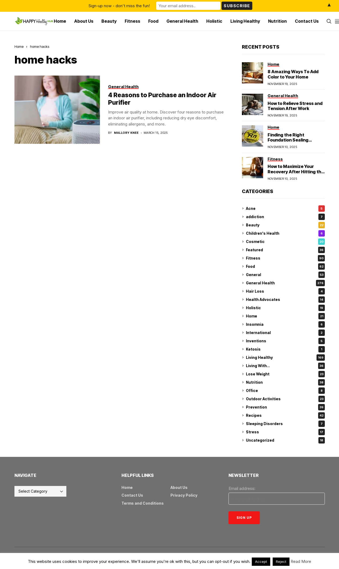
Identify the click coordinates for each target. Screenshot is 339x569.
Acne (285, 208)
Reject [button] (281, 561)
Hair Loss (285, 291)
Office (285, 390)
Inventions (285, 341)
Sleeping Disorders (285, 424)
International (285, 332)
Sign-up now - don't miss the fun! (119, 5)
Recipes (285, 415)
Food (285, 266)
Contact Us (132, 495)
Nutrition (285, 382)
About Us (179, 487)
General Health (285, 283)
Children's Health (285, 233)
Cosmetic (285, 241)
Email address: (241, 488)
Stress (285, 432)
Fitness (285, 258)
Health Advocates (285, 299)
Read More (301, 561)
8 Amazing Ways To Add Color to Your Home (293, 74)
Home (19, 46)
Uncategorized (285, 440)
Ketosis (285, 349)
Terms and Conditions (142, 503)
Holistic (285, 308)
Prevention (285, 407)
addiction (285, 217)
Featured (285, 250)
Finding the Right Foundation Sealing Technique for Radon (290, 140)
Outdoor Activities (285, 399)
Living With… (285, 366)
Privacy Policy (183, 495)
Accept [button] (261, 561)
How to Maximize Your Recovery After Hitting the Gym (296, 171)
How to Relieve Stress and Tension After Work (295, 106)
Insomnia (285, 324)
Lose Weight (285, 374)
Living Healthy (285, 357)
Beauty (285, 225)
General (285, 275)
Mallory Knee (126, 133)
